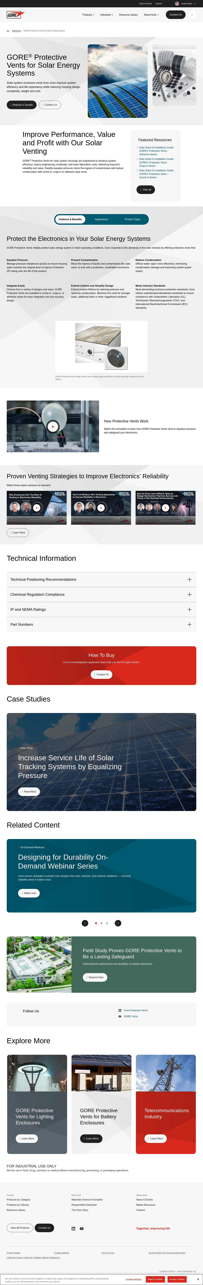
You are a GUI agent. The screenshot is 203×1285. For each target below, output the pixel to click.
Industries (105, 14)
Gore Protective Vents (132, 1010)
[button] (192, 15)
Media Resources (145, 1205)
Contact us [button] (44, 1228)
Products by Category (18, 1199)
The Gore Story (80, 1210)
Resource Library (128, 14)
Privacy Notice (13, 1253)
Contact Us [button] (176, 14)
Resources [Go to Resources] (16, 31)
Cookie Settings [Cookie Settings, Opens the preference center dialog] (133, 1279)
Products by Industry (18, 1205)
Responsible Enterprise (84, 1205)
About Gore (150, 14)
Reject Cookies (155, 1279)
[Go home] (8, 31)
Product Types (132, 219)
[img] (118, 81)
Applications (101, 219)
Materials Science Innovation (87, 1199)
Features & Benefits (70, 219)
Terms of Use (108, 1253)
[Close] (198, 1279)
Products (87, 14)
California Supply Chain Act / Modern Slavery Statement (33, 1257)
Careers (158, 4)
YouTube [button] (81, 1228)
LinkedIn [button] (73, 1228)
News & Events (145, 4)
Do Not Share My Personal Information (167, 1253)
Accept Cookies (177, 1279)
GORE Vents (127, 1016)
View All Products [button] (20, 1228)
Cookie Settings (61, 1253)
